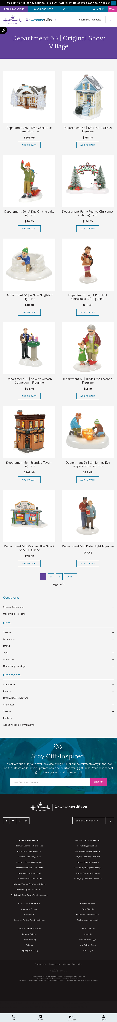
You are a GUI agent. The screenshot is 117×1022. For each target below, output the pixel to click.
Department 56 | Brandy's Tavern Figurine (29, 465)
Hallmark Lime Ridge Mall (29, 874)
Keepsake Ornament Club (87, 915)
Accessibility (54, 965)
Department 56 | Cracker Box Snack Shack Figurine (29, 549)
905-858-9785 (42, 9)
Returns (29, 946)
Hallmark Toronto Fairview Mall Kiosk (29, 885)
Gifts (7, 624)
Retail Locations (14, 10)
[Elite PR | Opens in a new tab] (58, 971)
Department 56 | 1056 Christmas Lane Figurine (29, 130)
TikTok (68, 10)
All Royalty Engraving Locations (88, 879)
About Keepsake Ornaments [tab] (19, 725)
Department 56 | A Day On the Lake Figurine (29, 214)
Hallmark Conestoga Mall (29, 857)
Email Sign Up (88, 910)
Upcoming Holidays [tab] (14, 614)
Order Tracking (29, 940)
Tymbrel (81, 977)
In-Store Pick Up (29, 935)
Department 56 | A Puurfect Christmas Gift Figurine (87, 298)
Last (69, 577)
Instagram (64, 10)
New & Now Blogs (88, 946)
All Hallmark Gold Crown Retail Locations (29, 896)
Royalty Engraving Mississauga (87, 868)
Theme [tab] (7, 633)
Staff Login (88, 951)
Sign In (100, 10)
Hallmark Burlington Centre (29, 852)
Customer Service (29, 910)
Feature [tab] (7, 718)
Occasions (11, 598)
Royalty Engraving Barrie (87, 846)
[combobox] (91, 20)
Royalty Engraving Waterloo (88, 874)
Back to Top (77, 965)
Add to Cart (29, 145)
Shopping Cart (110, 9)
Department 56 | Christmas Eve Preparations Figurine (88, 465)
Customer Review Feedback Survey (29, 921)
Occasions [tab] (9, 639)
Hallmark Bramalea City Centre (29, 846)
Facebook (57, 10)
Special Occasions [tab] (13, 607)
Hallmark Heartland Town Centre (29, 868)
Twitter (61, 10)
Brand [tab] (6, 646)
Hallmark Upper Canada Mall (29, 890)
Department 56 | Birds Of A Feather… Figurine (88, 382)
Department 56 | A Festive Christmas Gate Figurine (88, 214)
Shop (40, 1018)
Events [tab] (7, 691)
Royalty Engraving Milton (88, 863)
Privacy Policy (41, 965)
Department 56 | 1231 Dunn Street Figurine (88, 130)
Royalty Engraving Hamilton (88, 857)
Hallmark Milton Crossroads (29, 879)
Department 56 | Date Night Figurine (88, 547)
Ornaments (12, 676)
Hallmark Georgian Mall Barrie (29, 863)
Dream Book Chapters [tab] (15, 698)
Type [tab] (5, 653)
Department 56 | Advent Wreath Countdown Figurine (29, 382)
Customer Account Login (88, 921)
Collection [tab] (9, 685)
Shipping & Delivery (29, 951)
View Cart (72, 1020)
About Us (88, 935)
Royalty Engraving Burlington (87, 852)
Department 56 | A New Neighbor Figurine (29, 298)
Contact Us (29, 915)
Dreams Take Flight (87, 940)
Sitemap (66, 965)
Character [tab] (8, 659)
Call (14, 1018)
